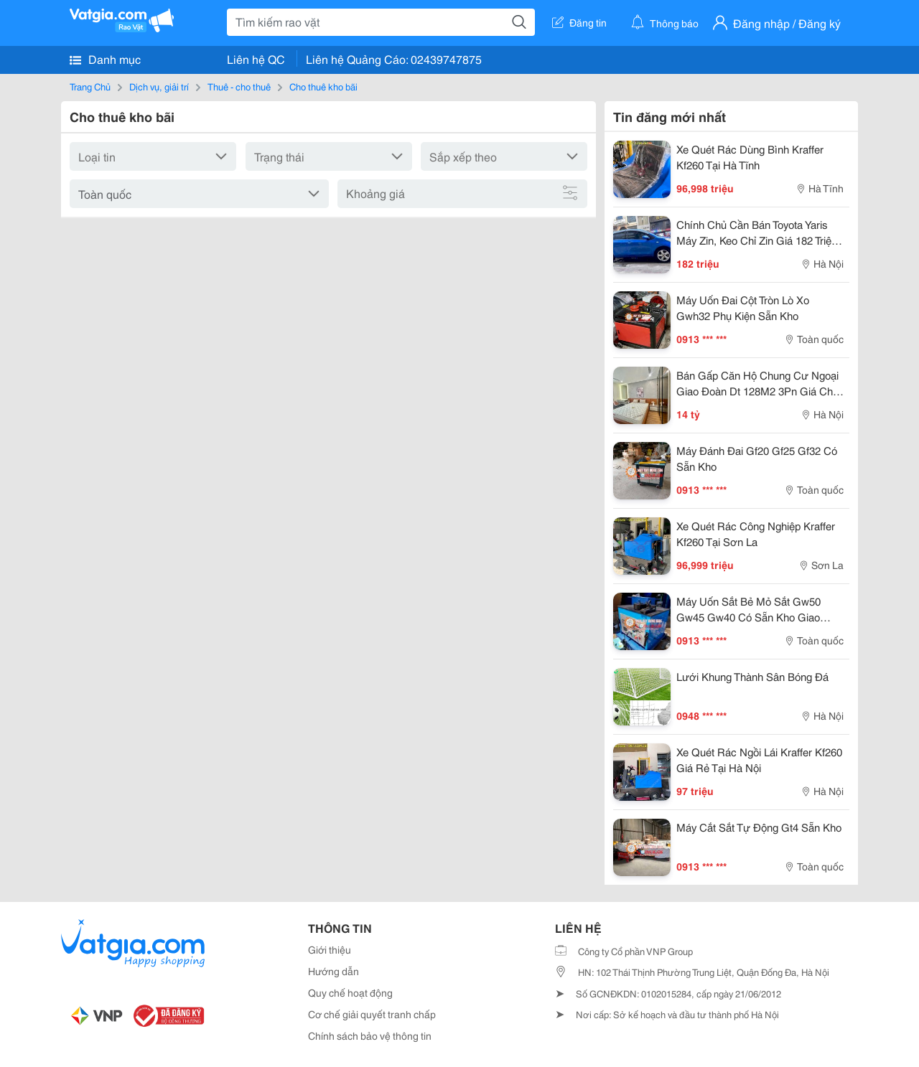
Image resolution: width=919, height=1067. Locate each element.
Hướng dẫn (333, 971)
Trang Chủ (90, 86)
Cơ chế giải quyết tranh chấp (372, 1014)
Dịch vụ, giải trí (159, 86)
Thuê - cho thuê (239, 86)
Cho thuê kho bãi (323, 86)
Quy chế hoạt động (350, 992)
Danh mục (105, 58)
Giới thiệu (329, 949)
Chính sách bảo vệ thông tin (369, 1035)
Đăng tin (579, 22)
